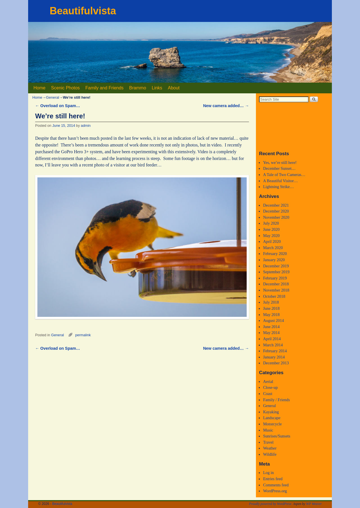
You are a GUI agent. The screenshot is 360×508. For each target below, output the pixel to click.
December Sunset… (279, 168)
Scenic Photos (65, 87)
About (174, 87)
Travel (268, 442)
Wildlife (269, 454)
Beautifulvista (83, 11)
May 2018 (271, 314)
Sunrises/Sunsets (276, 436)
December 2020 (276, 211)
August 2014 (273, 320)
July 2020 (271, 223)
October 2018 (274, 296)
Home (39, 87)
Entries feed (272, 479)
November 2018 (276, 290)
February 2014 (275, 351)
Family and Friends (105, 87)
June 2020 (271, 229)
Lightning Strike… (278, 186)
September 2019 (276, 272)
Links (157, 87)
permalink (83, 335)
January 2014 (274, 357)
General (52, 97)
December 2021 (276, 205)
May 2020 (271, 235)
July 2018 (271, 302)
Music (268, 430)
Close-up (270, 387)
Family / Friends (276, 400)
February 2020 (275, 253)
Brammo (137, 87)
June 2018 (271, 308)
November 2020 (276, 217)
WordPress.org (275, 491)
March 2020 (273, 247)
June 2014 (271, 326)
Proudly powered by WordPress (270, 504)
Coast (267, 393)
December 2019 (276, 266)
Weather (269, 448)
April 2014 (272, 339)
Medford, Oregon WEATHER (294, 126)
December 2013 (276, 363)
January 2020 (274, 260)
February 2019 (275, 278)
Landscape (271, 418)
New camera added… (226, 105)
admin (86, 125)
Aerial (268, 381)
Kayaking (271, 412)
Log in (268, 472)
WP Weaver (314, 504)
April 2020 (272, 241)
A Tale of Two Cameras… (284, 174)
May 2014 (271, 332)
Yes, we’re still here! (279, 162)
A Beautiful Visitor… (280, 181)
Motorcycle (272, 424)
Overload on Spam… (57, 105)
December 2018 (276, 284)
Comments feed (276, 485)
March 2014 (273, 345)
